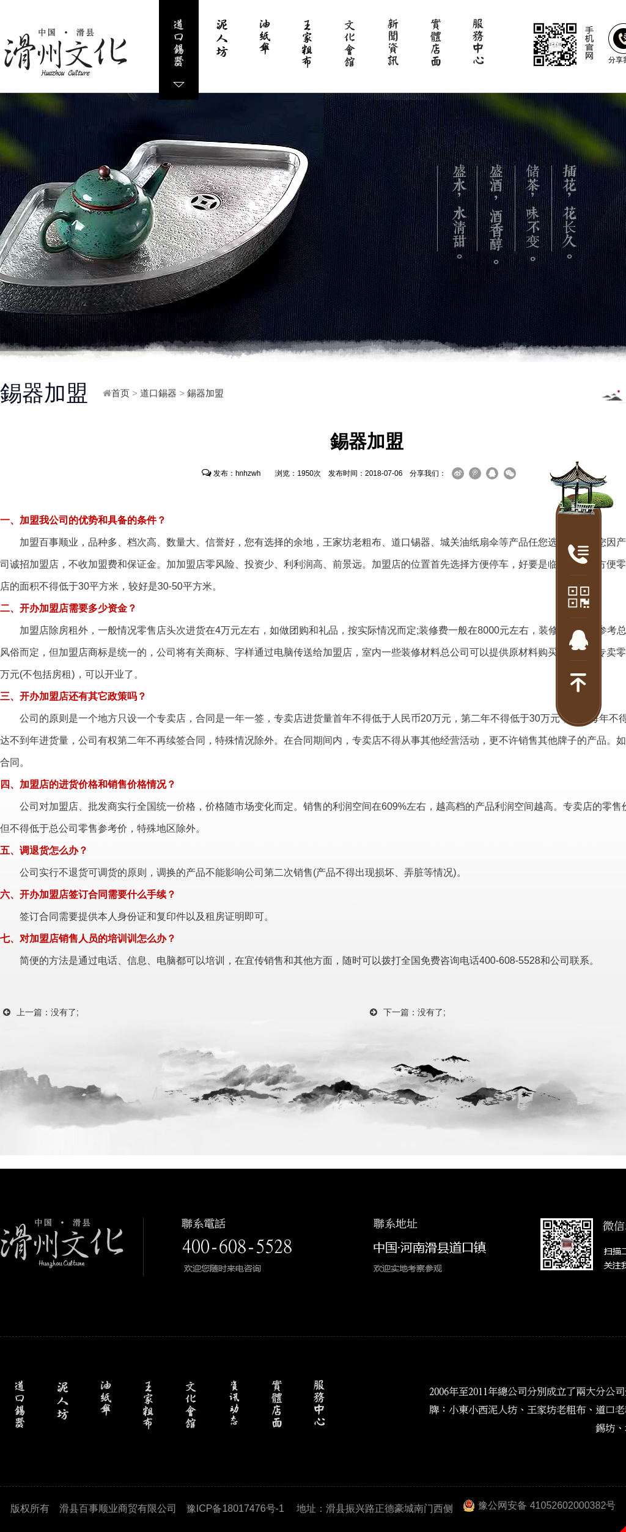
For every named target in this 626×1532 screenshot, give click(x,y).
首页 (120, 393)
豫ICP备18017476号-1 (235, 1508)
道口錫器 (158, 393)
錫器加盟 (205, 393)
